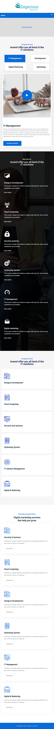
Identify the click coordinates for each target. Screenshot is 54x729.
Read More (7, 192)
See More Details (12, 143)
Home (24, 27)
